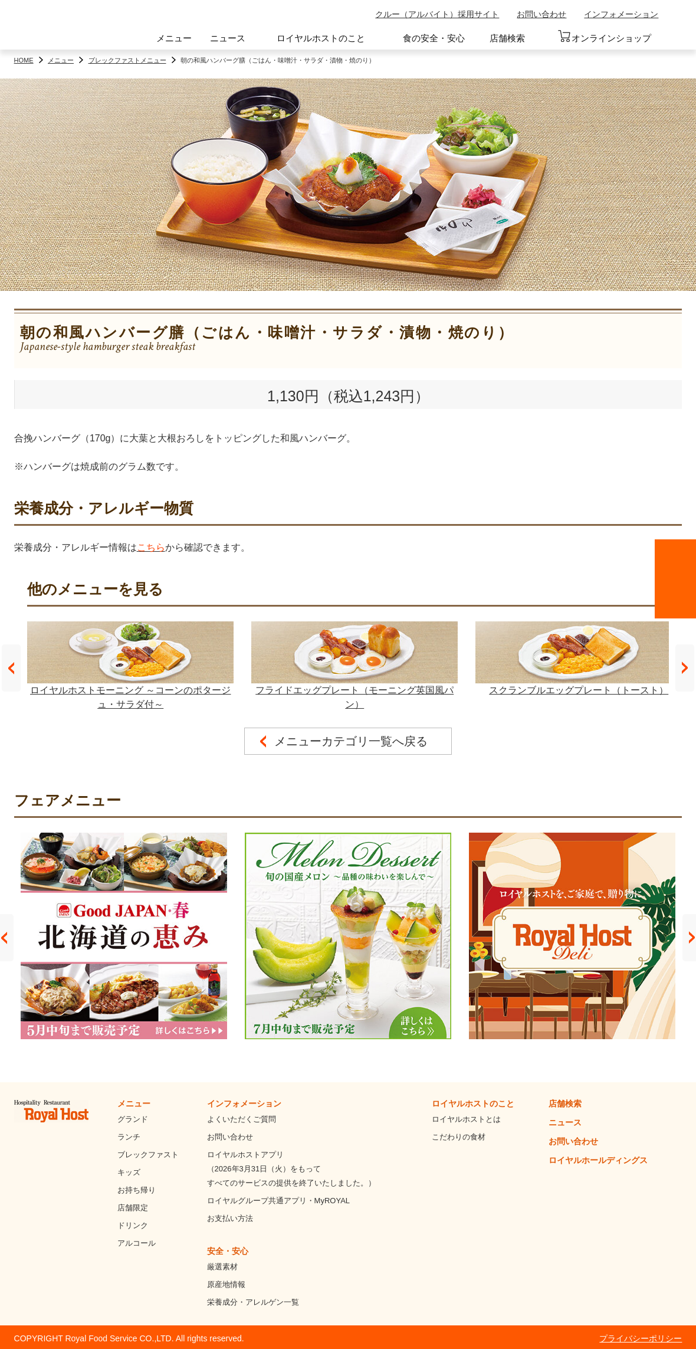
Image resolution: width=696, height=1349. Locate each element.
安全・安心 (227, 1251)
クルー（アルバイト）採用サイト (437, 14)
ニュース (227, 38)
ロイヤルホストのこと (321, 38)
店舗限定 (132, 1207)
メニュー (174, 38)
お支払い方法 (230, 1218)
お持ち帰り (136, 1190)
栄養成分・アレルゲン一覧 (253, 1302)
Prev (11, 668)
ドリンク (132, 1225)
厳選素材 (222, 1266)
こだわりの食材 (458, 1136)
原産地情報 (226, 1284)
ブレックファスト (148, 1154)
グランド (132, 1119)
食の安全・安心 (434, 38)
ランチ (128, 1136)
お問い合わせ (541, 14)
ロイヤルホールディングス (598, 1160)
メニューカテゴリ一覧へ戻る (351, 741)
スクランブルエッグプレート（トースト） (578, 658)
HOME (24, 60)
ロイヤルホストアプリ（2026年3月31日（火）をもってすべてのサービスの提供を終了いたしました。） (291, 1168)
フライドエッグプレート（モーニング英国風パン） (354, 665)
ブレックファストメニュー (127, 60)
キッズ (128, 1172)
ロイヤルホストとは (466, 1119)
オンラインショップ (604, 37)
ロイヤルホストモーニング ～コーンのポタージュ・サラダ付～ (130, 665)
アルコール (136, 1243)
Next (684, 668)
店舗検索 (507, 38)
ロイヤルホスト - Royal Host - (66, 27)
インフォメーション (621, 14)
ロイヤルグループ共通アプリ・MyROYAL (278, 1200)
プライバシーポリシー (640, 1338)
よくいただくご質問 (241, 1119)
